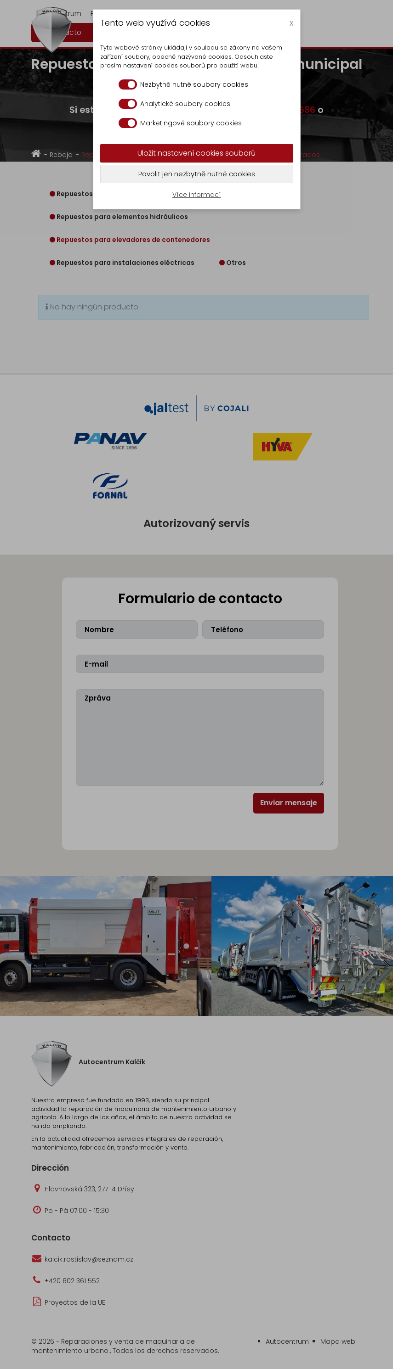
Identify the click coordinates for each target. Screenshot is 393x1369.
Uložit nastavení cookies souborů (196, 153)
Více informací (196, 194)
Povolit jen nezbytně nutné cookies (196, 174)
